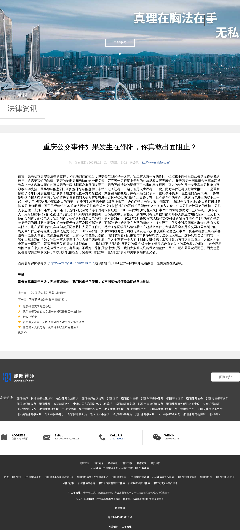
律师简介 (98, 463)
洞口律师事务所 (145, 414)
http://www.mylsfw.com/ (155, 162)
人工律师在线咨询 (169, 414)
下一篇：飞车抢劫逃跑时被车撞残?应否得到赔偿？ (43, 299)
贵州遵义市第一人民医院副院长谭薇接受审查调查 (53, 322)
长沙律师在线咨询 (42, 398)
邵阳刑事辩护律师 (152, 398)
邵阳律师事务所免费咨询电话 (92, 477)
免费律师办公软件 (90, 409)
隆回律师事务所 (100, 414)
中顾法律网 (69, 409)
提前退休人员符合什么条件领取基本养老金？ (51, 327)
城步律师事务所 (122, 414)
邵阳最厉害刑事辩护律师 (111, 483)
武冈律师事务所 (125, 403)
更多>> (22, 332)
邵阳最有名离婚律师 (139, 483)
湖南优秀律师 (211, 403)
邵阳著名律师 (174, 398)
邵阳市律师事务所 (217, 398)
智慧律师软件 (61, 403)
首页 (22, 94)
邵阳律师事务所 (26, 403)
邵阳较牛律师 (129, 398)
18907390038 (117, 438)
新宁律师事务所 (77, 414)
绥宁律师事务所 (184, 409)
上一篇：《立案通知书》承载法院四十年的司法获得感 (43, 292)
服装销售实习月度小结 (37, 306)
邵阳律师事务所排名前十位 (183, 403)
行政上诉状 (30, 316)
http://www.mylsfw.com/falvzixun (71, 263)
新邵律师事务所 (136, 409)
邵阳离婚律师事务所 (29, 414)
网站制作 (113, 526)
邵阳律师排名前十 (225, 477)
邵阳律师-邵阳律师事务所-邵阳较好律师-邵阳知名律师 (120, 468)
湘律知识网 (69, 483)
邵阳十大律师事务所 (150, 403)
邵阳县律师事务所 (160, 409)
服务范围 (141, 463)
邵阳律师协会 (194, 398)
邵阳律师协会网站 (194, 414)
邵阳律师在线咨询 (93, 398)
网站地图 (120, 508)
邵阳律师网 (206, 477)
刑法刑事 (127, 463)
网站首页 (84, 463)
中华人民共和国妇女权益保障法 (92, 403)
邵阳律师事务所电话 (163, 477)
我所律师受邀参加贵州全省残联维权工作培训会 (52, 311)
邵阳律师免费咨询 (187, 477)
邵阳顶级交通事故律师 (165, 483)
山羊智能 (75, 492)
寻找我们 (155, 463)
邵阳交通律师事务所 (210, 409)
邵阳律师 (22, 398)
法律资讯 (22, 108)
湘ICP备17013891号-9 (120, 517)
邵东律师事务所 (114, 409)
